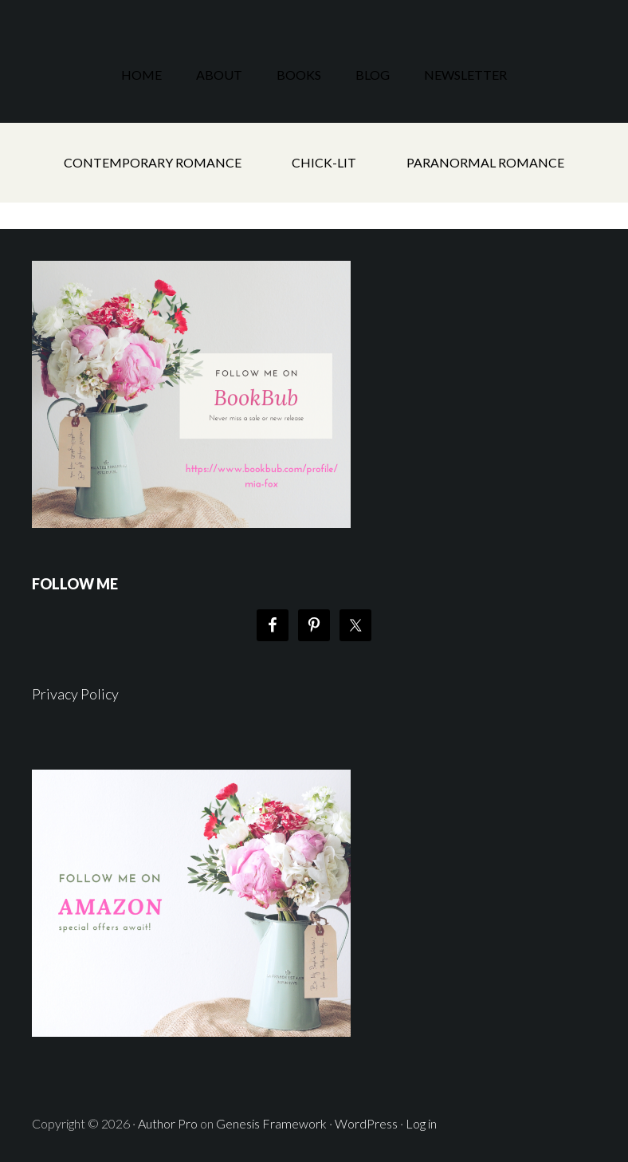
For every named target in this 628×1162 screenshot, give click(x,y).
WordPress (366, 1123)
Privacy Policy (75, 694)
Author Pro (168, 1123)
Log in (421, 1123)
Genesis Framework (271, 1123)
